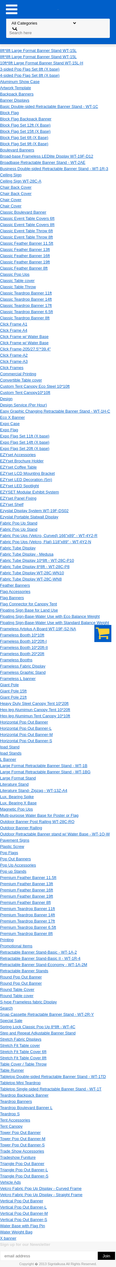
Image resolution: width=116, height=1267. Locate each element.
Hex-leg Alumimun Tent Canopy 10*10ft (35, 716)
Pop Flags (9, 852)
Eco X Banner (12, 417)
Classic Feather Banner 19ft (25, 262)
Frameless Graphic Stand (22, 672)
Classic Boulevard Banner (23, 212)
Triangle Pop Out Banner (22, 1163)
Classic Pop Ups (14, 274)
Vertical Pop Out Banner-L (23, 1207)
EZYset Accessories (18, 454)
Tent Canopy (11, 1126)
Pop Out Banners (15, 859)
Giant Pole (9, 684)
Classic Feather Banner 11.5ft (26, 243)
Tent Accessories (15, 1120)
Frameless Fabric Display (22, 666)
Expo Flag (9, 430)
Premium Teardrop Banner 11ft (27, 908)
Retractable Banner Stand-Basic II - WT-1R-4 (40, 958)
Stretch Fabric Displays (20, 1039)
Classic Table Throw (18, 286)
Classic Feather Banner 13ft (25, 249)
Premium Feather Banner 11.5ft (28, 877)
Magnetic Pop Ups (16, 809)
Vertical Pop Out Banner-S (23, 1219)
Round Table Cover (17, 989)
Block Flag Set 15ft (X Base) (25, 131)
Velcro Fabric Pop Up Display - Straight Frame (41, 1194)
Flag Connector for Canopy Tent (28, 604)
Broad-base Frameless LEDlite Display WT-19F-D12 (46, 156)
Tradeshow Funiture (18, 1157)
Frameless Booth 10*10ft (22, 635)
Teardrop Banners (16, 1101)
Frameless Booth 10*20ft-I (23, 641)
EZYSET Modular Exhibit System (29, 492)
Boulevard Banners (17, 150)
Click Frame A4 (13, 330)
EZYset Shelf (12, 504)
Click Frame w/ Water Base (24, 336)
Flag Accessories (15, 591)
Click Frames (12, 367)
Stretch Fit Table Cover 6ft (23, 1051)
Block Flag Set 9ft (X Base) (24, 143)
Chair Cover (10, 199)
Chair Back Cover (16, 187)
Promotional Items (16, 946)
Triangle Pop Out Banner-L (24, 1170)
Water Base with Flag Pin (22, 1225)
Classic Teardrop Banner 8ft (24, 318)
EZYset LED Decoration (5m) (26, 479)
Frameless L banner (18, 678)
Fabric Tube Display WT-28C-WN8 (31, 579)
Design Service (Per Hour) (23, 405)
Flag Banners (12, 597)
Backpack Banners (16, 94)
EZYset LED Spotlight (19, 485)
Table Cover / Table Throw (23, 1064)
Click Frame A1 (13, 324)
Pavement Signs (14, 840)
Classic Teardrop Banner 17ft (26, 305)
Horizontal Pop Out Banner (24, 722)
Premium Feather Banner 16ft (26, 890)
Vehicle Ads (10, 1182)
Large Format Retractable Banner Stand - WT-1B (44, 765)
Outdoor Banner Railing (21, 827)
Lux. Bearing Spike (17, 796)
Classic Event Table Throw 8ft (26, 237)
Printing (7, 939)
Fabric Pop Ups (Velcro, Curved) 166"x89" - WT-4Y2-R (48, 535)
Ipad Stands (10, 753)
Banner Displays (14, 100)
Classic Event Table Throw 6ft (26, 231)
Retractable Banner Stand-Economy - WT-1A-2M (43, 964)
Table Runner (12, 1070)
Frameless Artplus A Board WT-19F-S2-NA (38, 629)
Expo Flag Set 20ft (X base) (24, 448)
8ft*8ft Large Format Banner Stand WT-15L (38, 50)
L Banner (8, 759)
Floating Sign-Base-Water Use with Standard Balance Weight (54, 622)
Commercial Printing (18, 374)
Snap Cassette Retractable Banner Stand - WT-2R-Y (47, 1014)
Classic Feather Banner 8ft (24, 268)
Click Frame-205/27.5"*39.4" (25, 349)
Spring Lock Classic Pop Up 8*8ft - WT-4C (37, 1026)
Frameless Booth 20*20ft (22, 653)
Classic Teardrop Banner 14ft (26, 299)
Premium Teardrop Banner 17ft (27, 921)
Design (6, 398)
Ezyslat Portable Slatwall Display (29, 517)
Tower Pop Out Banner (20, 1132)
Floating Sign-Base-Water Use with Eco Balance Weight (50, 616)
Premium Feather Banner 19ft (26, 896)
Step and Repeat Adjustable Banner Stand (37, 1033)
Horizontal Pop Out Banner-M (26, 734)
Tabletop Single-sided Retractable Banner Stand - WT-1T (50, 1089)
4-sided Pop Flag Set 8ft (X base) (29, 75)
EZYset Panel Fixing (18, 498)
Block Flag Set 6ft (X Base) (24, 137)
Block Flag (9, 112)
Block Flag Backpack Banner (25, 119)
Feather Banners (15, 585)
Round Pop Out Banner (21, 977)
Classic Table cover (17, 280)
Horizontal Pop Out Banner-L (26, 728)
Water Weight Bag (16, 1232)
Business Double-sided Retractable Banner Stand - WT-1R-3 (54, 168)
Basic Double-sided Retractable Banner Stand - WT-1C (49, 106)
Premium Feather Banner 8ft (25, 902)
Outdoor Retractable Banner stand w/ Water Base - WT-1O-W (55, 834)
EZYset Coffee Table (18, 467)
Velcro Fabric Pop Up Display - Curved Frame (41, 1188)
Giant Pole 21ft (13, 697)
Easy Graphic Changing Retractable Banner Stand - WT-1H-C (55, 411)
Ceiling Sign (10, 175)
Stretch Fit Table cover (20, 1045)
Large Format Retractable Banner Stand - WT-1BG (45, 772)
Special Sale (11, 1020)
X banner (8, 1238)
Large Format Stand (18, 778)
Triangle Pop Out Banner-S (24, 1176)
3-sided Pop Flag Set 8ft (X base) (29, 69)
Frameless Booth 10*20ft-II (24, 647)
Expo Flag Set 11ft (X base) (24, 436)
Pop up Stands (13, 871)
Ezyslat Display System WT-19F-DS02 (34, 510)
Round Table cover (16, 995)
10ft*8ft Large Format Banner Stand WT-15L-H (41, 63)
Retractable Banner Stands (24, 971)
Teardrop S (10, 1114)
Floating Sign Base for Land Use (29, 610)
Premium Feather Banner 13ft (26, 883)
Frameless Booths (16, 660)
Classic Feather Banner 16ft (25, 255)
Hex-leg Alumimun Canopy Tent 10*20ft (35, 709)
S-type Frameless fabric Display (28, 1002)
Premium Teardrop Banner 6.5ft (28, 927)
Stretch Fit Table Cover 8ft (23, 1058)
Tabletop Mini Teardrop (20, 1082)
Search (6, 1008)
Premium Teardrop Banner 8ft (26, 933)
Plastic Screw (12, 846)
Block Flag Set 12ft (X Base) (25, 125)
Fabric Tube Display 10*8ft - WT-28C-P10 (37, 560)
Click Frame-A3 (14, 361)
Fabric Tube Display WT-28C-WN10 (32, 573)
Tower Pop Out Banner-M (22, 1138)
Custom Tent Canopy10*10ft (25, 392)
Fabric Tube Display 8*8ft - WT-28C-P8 (35, 566)
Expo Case (10, 423)
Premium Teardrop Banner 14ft (27, 915)
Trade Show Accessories (22, 1151)
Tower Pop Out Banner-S (22, 1145)
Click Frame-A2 (14, 355)
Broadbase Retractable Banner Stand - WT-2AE (42, 162)
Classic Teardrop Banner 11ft (26, 293)
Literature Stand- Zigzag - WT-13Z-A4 (33, 790)
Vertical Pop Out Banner (21, 1201)
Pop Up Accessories (18, 865)
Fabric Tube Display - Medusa (27, 554)
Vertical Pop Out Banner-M (24, 1213)
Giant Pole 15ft (13, 691)
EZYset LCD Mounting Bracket (27, 473)
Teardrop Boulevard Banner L (26, 1107)
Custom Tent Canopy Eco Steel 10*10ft (35, 386)
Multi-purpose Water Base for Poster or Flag (39, 815)
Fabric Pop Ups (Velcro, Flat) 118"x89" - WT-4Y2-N (45, 541)
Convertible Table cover (21, 380)
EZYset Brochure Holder (22, 461)
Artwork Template (15, 88)
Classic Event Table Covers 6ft (27, 218)
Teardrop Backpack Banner (24, 1095)
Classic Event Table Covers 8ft (27, 224)
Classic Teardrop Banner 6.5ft (26, 311)
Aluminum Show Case (20, 81)
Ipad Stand (9, 747)
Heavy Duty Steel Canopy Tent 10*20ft (34, 703)
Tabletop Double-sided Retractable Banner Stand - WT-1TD (53, 1076)
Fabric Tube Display (18, 548)
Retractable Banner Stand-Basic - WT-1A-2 (38, 952)
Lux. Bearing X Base (18, 803)
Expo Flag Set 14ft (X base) (24, 442)
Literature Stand (14, 784)
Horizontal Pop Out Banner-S (26, 740)
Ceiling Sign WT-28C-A (20, 181)
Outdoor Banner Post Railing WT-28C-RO (37, 821)
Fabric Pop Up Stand (18, 523)
